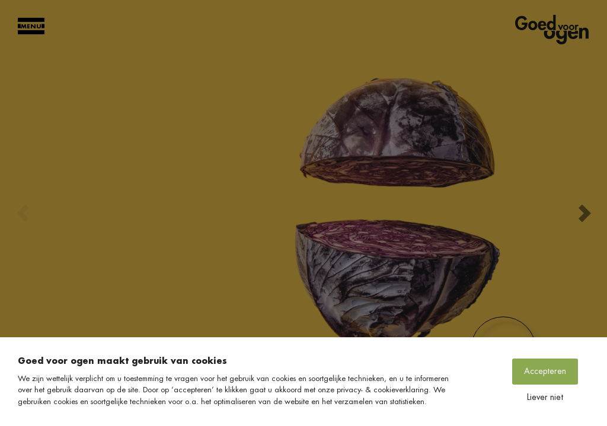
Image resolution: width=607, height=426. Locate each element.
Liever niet (545, 397)
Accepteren (545, 371)
